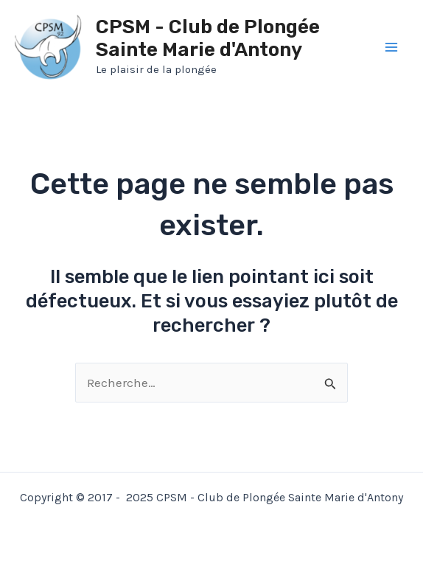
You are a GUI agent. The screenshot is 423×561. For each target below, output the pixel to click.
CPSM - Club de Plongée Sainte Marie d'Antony (208, 38)
